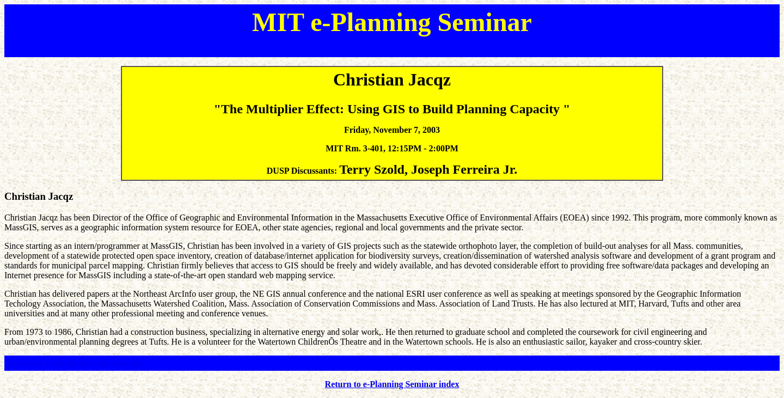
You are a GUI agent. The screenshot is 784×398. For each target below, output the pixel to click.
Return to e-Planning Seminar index (74, 363)
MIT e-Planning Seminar (392, 22)
